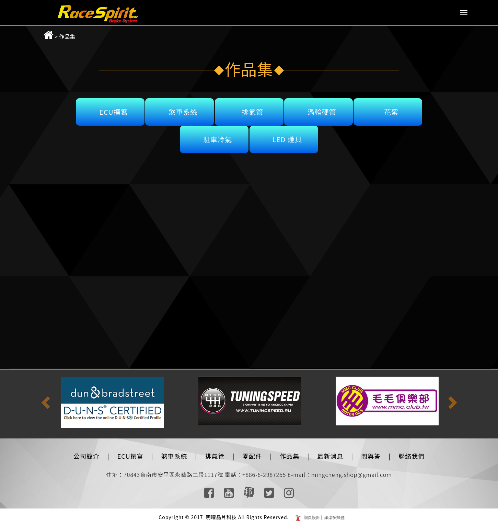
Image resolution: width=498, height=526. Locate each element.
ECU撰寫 (113, 112)
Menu (463, 12)
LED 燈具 (287, 139)
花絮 (391, 112)
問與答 (371, 455)
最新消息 (330, 455)
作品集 (67, 36)
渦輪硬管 (322, 112)
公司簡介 (86, 455)
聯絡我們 (411, 455)
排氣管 (252, 112)
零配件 (252, 455)
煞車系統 (183, 112)
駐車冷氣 (217, 139)
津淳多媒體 (334, 517)
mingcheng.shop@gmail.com (351, 474)
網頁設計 (312, 517)
